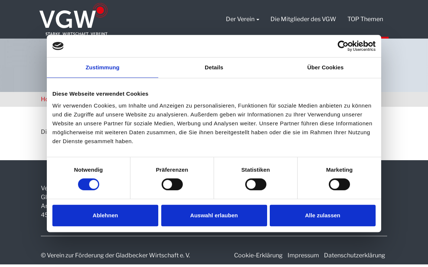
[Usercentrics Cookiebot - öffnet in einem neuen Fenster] (343, 46)
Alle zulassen (322, 215)
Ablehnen (105, 215)
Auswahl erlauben (214, 215)
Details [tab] (214, 67)
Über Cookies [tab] (325, 67)
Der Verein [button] (242, 19)
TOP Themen (365, 19)
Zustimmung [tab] (103, 67)
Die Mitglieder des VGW (303, 19)
